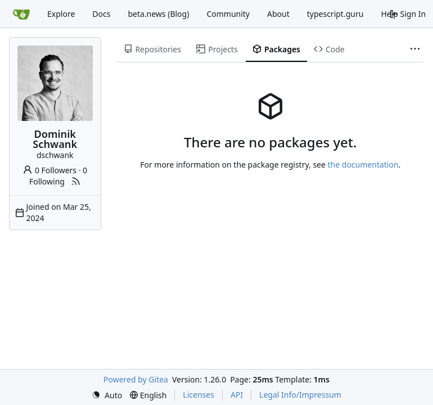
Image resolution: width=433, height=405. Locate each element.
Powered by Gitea (135, 379)
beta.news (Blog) (158, 13)
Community (228, 13)
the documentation (363, 164)
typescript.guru (335, 13)
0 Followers (49, 170)
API (237, 394)
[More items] (415, 49)
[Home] (21, 14)
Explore (61, 13)
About (278, 13)
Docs (101, 13)
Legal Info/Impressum (300, 394)
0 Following (58, 176)
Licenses (198, 394)
